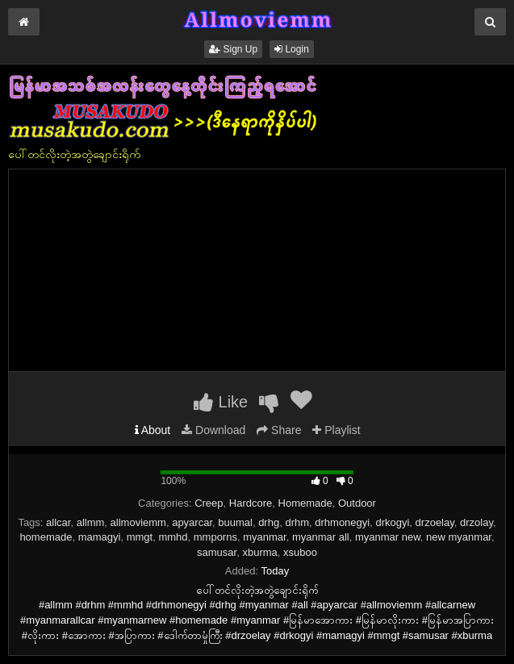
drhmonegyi (342, 522)
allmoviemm (138, 522)
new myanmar (458, 537)
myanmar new (387, 537)
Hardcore (250, 503)
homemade (45, 537)
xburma (259, 552)
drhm (297, 522)
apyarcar (192, 522)
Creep (208, 503)
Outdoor (357, 503)
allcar (58, 522)
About (153, 430)
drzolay (476, 522)
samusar (216, 552)
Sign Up (233, 49)
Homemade (305, 503)
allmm (91, 522)
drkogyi (392, 522)
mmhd (172, 537)
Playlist (336, 430)
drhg (268, 522)
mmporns (215, 537)
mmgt (140, 537)
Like (221, 402)
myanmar (264, 537)
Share (279, 430)
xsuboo (300, 552)
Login (291, 49)
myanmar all (320, 537)
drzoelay (435, 522)
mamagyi (99, 537)
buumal (235, 522)
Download (213, 430)
